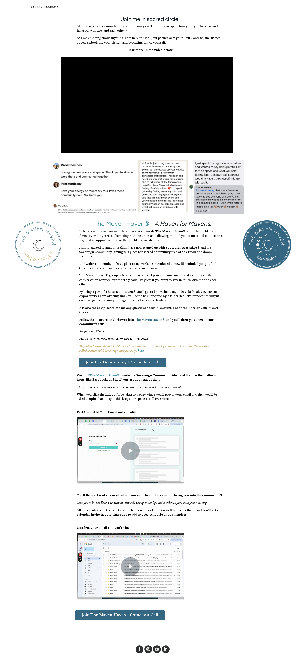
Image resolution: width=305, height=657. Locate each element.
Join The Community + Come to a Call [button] (122, 362)
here (141, 351)
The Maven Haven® (121, 224)
